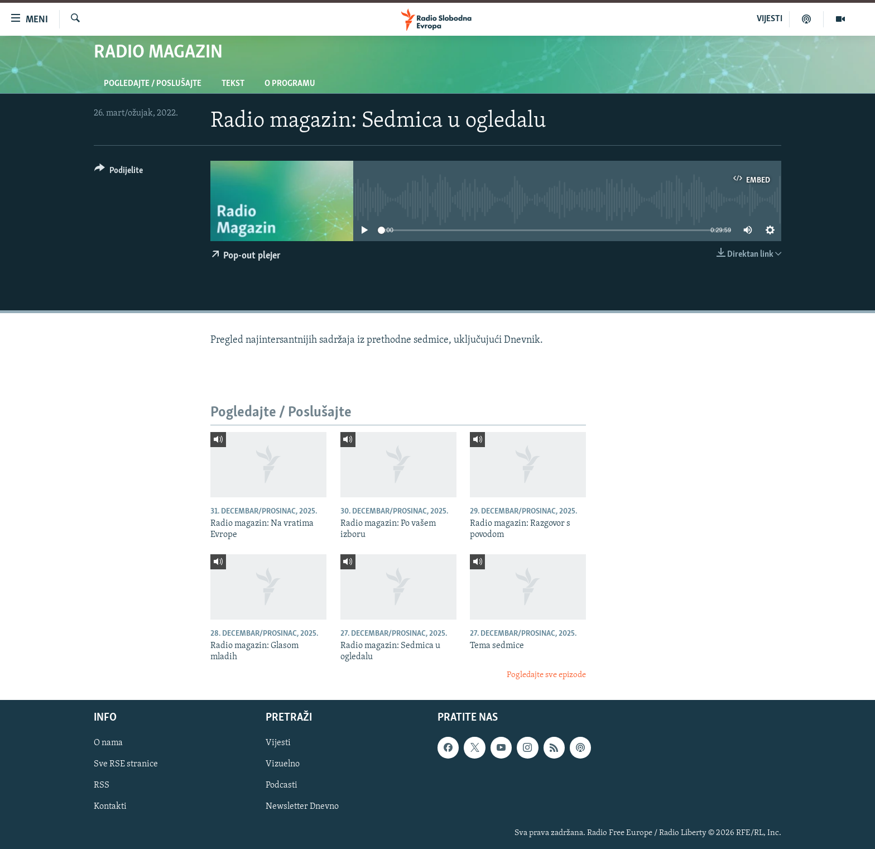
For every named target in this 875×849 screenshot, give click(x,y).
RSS (101, 785)
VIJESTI (769, 19)
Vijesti (278, 743)
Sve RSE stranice (126, 764)
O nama (108, 743)
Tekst (233, 83)
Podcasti (281, 785)
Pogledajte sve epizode (546, 675)
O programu (290, 83)
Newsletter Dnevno (302, 807)
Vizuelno (283, 764)
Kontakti (110, 807)
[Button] (118, 172)
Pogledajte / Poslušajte (152, 83)
